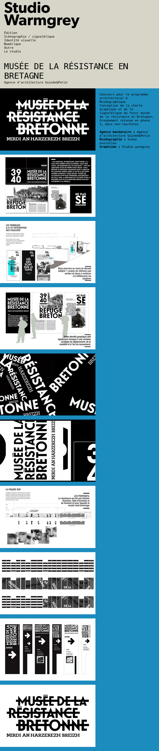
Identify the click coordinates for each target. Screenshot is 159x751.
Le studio (12, 51)
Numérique (12, 44)
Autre (8, 48)
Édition (10, 33)
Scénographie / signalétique (29, 36)
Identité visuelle (20, 40)
